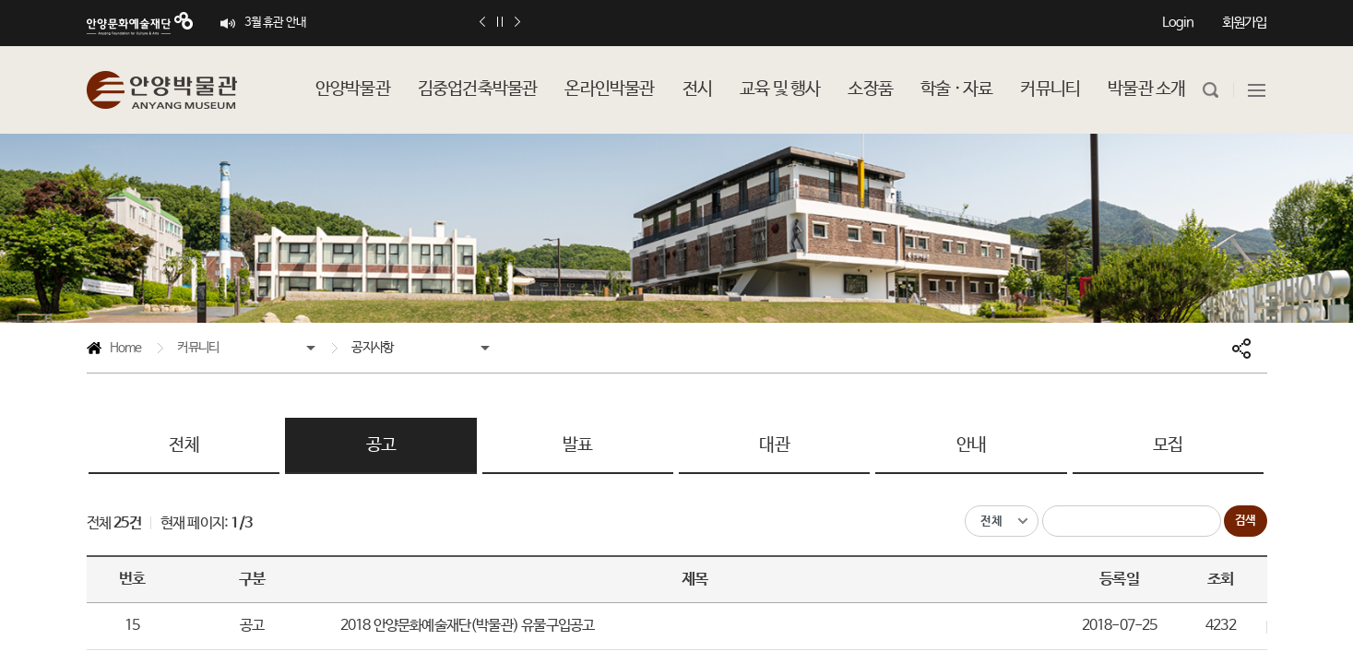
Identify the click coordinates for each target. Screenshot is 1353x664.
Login (1178, 22)
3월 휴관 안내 (275, 23)
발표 (577, 445)
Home (114, 351)
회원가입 (1244, 22)
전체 (183, 445)
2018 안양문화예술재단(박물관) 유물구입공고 (467, 625)
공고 (381, 445)
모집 (1167, 445)
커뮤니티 (198, 347)
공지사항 (372, 347)
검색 (1245, 521)
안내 (971, 445)
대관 (774, 445)
